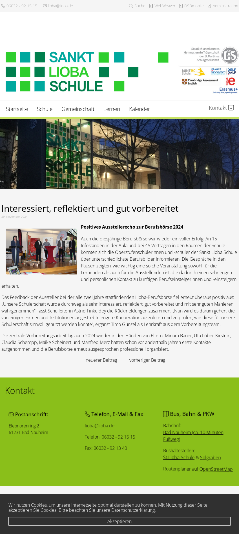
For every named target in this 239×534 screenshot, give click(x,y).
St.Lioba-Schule (160, 459)
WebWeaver (162, 5)
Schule (44, 109)
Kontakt (221, 107)
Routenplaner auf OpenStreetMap (175, 472)
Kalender (139, 109)
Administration (222, 5)
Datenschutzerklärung (133, 510)
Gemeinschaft (77, 109)
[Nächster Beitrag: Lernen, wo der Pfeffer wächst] (147, 360)
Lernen (111, 109)
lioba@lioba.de (58, 5)
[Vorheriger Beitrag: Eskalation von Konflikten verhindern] (102, 360)
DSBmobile (191, 5)
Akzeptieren (119, 521)
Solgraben (183, 460)
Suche (137, 5)
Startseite (17, 109)
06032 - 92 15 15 (19, 5)
